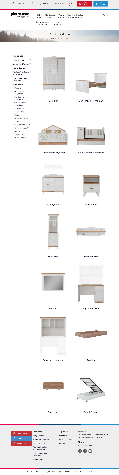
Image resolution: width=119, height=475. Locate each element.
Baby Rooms (22, 60)
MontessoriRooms (50, 16)
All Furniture (22, 85)
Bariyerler (53, 412)
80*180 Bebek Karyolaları (91, 152)
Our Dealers (100, 4)
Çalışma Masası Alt (91, 308)
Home (53, 38)
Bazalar (91, 360)
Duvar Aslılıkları (91, 256)
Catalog (61, 443)
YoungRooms (61, 16)
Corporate (62, 436)
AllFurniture (58, 23)
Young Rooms (22, 68)
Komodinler (91, 204)
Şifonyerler (53, 204)
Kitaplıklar (53, 256)
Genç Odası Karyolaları (91, 101)
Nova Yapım (87, 472)
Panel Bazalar (91, 412)
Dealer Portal (82, 4)
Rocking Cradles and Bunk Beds (22, 73)
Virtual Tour (44, 5)
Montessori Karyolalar (53, 152)
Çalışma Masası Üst (53, 360)
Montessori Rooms (22, 64)
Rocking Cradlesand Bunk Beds (75, 16)
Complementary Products (22, 79)
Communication (65, 439)
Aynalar (53, 308)
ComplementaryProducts (43, 23)
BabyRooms (39, 16)
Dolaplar (53, 101)
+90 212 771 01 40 (85, 445)
